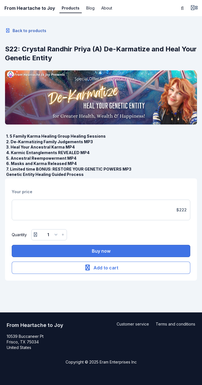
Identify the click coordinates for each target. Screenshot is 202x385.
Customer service (133, 324)
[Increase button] (63, 234)
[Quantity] (49, 234)
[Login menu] (194, 8)
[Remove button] (35, 234)
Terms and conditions (175, 324)
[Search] (182, 8)
